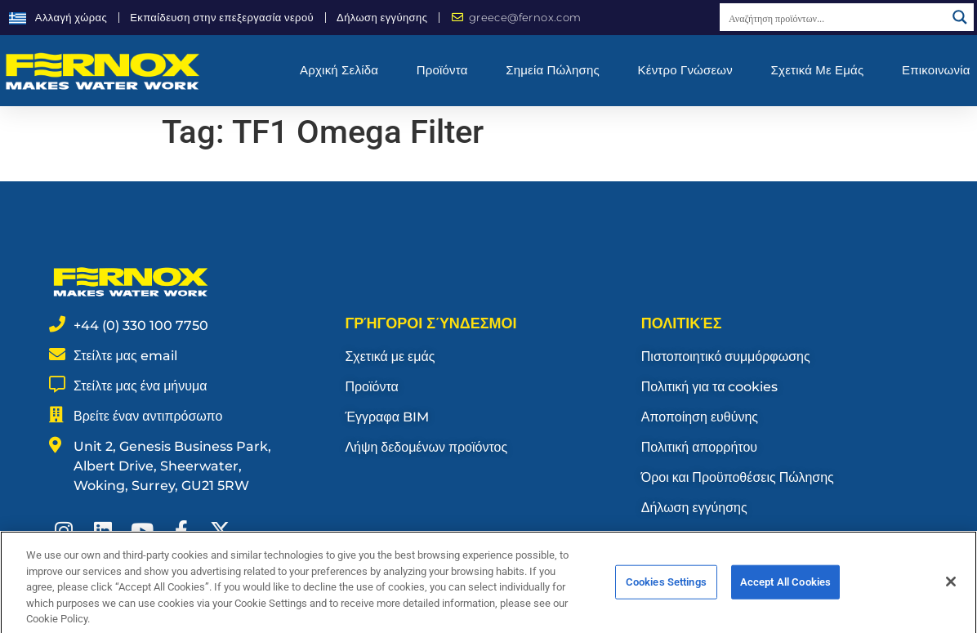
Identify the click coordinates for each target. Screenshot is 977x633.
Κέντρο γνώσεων (685, 70)
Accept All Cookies (785, 597)
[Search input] (834, 17)
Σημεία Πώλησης (553, 70)
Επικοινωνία (936, 70)
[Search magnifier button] (960, 17)
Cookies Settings (666, 597)
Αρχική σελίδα (339, 70)
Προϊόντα (442, 70)
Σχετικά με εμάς (817, 70)
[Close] (951, 596)
